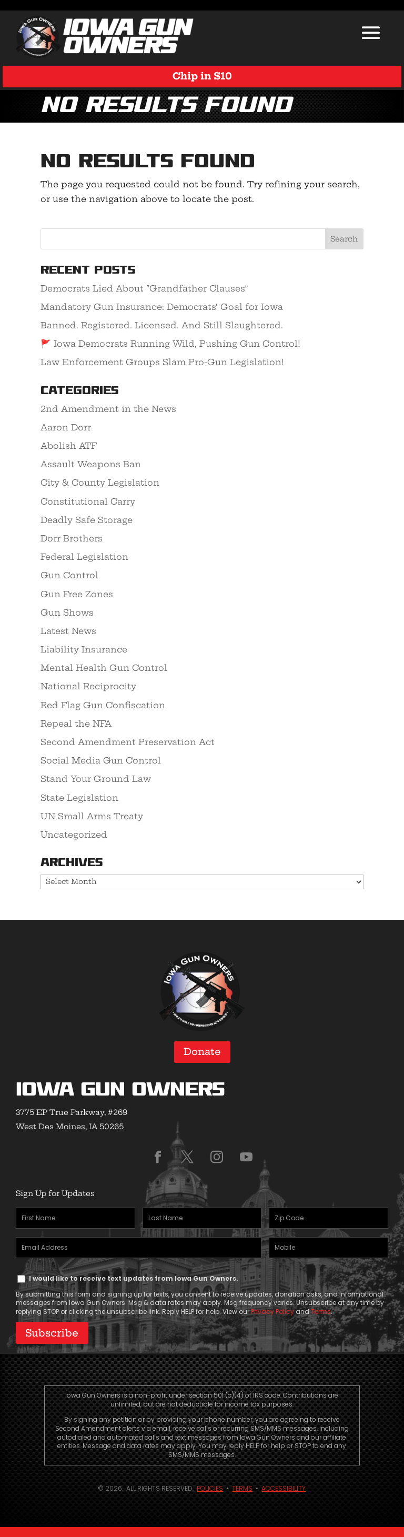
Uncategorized (74, 834)
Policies (210, 1487)
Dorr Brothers (72, 538)
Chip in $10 (202, 76)
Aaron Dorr (66, 427)
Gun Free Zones (77, 594)
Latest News (68, 631)
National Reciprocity (88, 686)
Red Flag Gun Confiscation (103, 705)
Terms (321, 1311)
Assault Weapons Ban (91, 464)
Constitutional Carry (88, 501)
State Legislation (79, 797)
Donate (202, 1052)
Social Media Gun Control (101, 760)
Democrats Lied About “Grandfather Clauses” (144, 288)
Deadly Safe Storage (87, 520)
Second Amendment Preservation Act (128, 742)
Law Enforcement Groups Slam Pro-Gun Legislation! (162, 362)
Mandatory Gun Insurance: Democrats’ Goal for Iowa (162, 307)
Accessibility (283, 1487)
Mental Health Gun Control (104, 667)
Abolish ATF (69, 445)
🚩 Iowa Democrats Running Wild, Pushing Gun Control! (170, 343)
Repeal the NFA (76, 723)
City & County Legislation (100, 482)
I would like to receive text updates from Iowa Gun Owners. (133, 1278)
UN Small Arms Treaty (92, 816)
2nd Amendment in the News (108, 409)
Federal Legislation (84, 556)
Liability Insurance (84, 649)
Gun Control (69, 575)
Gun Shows (67, 612)
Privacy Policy (272, 1311)
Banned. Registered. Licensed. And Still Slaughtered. (162, 325)
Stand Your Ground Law (96, 778)
